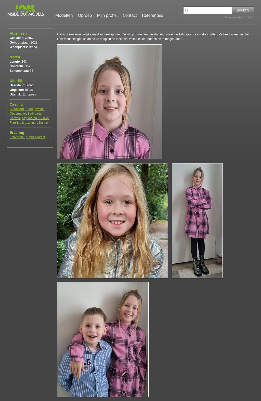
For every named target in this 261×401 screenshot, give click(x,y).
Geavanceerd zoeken (239, 17)
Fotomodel (17, 137)
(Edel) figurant (35, 137)
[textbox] (211, 10)
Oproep (85, 15)
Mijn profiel (107, 15)
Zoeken (243, 10)
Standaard (17, 109)
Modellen (64, 15)
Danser (44, 123)
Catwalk (15, 118)
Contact (130, 15)
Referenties (152, 15)
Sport (29, 109)
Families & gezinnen (23, 123)
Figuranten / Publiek (35, 118)
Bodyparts (34, 113)
